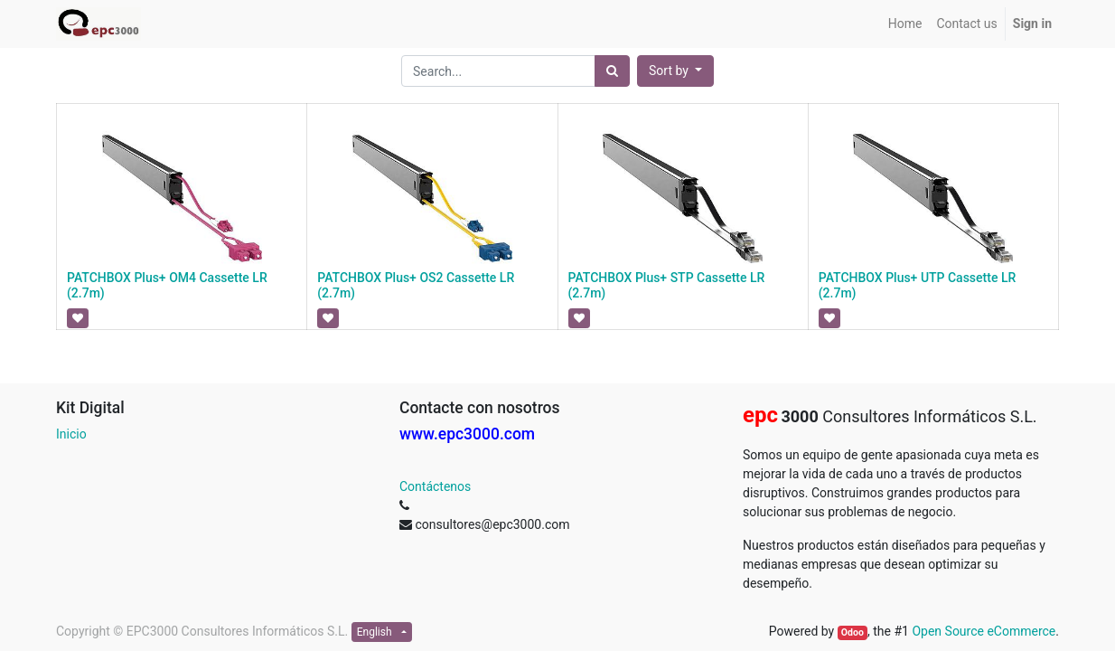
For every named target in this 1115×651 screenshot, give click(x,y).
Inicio (71, 434)
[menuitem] (905, 24)
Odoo (852, 632)
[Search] (612, 71)
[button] (675, 71)
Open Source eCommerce (983, 631)
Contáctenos (435, 486)
